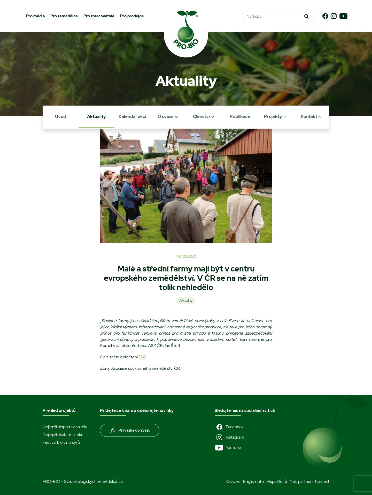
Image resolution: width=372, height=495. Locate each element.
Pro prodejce (132, 16)
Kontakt (309, 116)
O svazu (166, 116)
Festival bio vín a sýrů (61, 442)
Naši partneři (301, 481)
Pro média (35, 16)
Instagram (229, 437)
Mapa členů (276, 481)
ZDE (142, 357)
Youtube (228, 447)
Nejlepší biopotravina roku (66, 427)
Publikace (240, 116)
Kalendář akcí (132, 116)
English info (253, 481)
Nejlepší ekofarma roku (63, 434)
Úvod (60, 116)
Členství (201, 116)
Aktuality (96, 116)
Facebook (229, 427)
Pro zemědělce (64, 16)
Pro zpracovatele (98, 16)
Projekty (273, 116)
